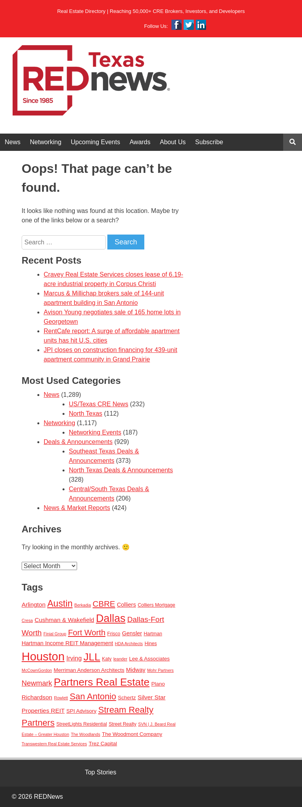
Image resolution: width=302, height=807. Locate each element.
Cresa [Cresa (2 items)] (27, 620)
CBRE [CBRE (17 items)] (104, 603)
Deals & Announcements (78, 441)
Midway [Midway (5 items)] (135, 670)
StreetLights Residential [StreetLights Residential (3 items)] (81, 724)
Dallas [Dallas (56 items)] (110, 618)
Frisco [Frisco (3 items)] (113, 633)
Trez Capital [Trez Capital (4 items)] (102, 743)
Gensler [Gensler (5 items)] (132, 633)
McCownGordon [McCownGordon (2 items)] (37, 670)
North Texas (85, 413)
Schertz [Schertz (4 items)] (127, 698)
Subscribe (209, 142)
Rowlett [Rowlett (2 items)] (61, 697)
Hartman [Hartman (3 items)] (153, 633)
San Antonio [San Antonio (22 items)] (93, 696)
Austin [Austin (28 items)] (59, 603)
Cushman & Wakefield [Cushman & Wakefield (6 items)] (64, 619)
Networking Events (95, 432)
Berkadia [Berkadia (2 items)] (82, 605)
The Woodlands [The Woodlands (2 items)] (85, 734)
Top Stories (100, 772)
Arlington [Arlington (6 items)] (34, 604)
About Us (173, 142)
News (12, 142)
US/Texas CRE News (98, 404)
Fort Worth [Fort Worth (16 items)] (86, 632)
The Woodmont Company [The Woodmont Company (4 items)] (132, 734)
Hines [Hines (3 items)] (151, 643)
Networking (45, 142)
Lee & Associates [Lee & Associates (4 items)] (149, 659)
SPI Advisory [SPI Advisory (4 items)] (81, 711)
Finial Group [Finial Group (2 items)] (54, 633)
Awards (139, 142)
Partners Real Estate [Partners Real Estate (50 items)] (101, 682)
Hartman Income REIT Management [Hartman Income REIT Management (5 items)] (67, 643)
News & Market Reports (77, 507)
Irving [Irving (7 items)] (74, 658)
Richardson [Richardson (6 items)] (37, 697)
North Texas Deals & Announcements (121, 470)
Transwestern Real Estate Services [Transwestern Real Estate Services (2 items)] (54, 743)
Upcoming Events (95, 142)
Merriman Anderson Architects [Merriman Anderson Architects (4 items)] (88, 670)
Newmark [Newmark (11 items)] (37, 683)
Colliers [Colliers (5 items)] (126, 605)
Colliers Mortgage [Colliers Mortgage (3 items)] (156, 605)
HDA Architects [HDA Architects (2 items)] (129, 643)
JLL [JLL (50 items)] (91, 657)
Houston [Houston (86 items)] (43, 656)
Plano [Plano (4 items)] (158, 684)
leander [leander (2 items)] (120, 659)
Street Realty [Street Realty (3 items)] (122, 724)
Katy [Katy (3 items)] (106, 659)
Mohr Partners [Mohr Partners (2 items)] (160, 670)
